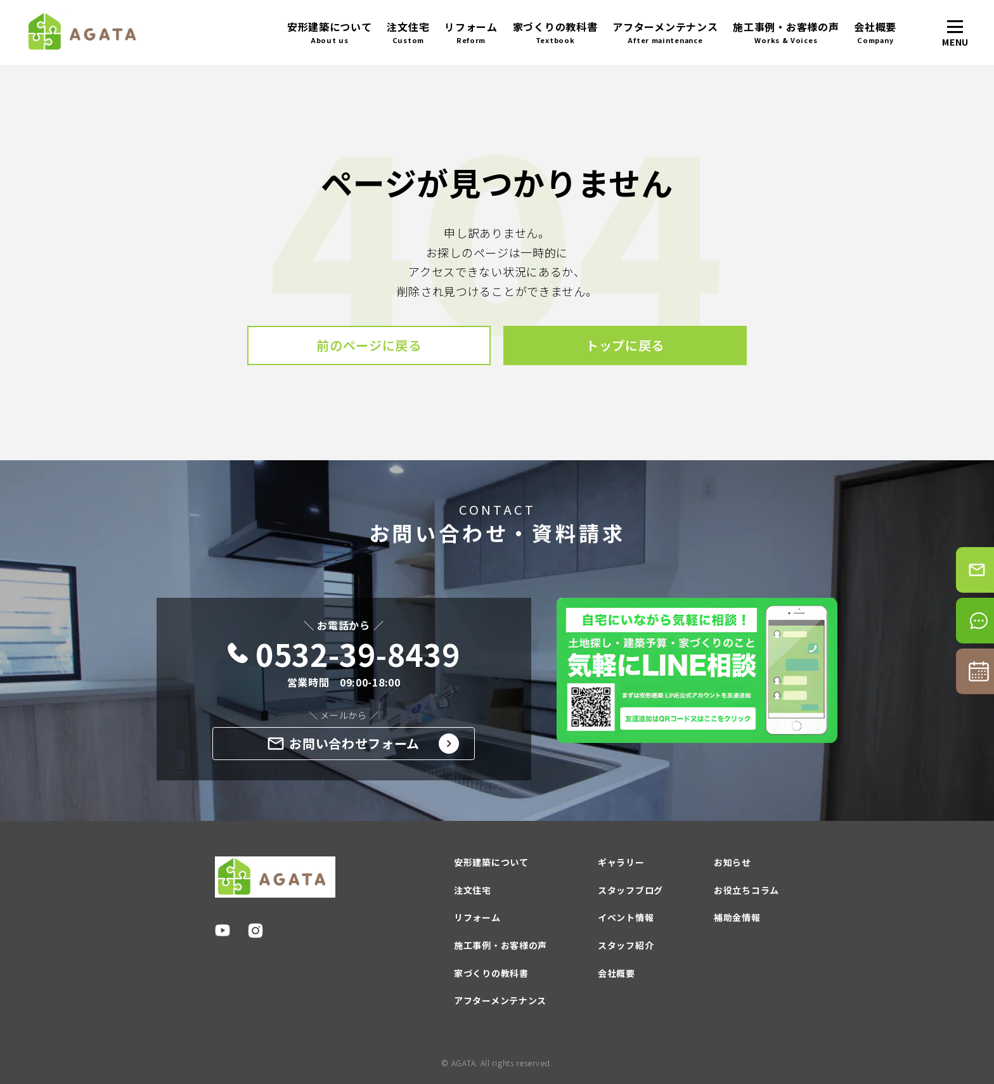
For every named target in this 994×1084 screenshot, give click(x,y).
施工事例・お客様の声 (786, 33)
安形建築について (329, 33)
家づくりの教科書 (555, 33)
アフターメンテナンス (665, 33)
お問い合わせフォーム (363, 743)
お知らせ (732, 862)
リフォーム (471, 33)
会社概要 (875, 33)
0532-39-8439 (344, 654)
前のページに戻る (369, 345)
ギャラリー (621, 862)
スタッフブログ (630, 890)
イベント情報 (626, 917)
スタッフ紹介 (626, 945)
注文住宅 (408, 33)
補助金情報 (737, 917)
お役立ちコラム (746, 890)
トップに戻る (625, 345)
